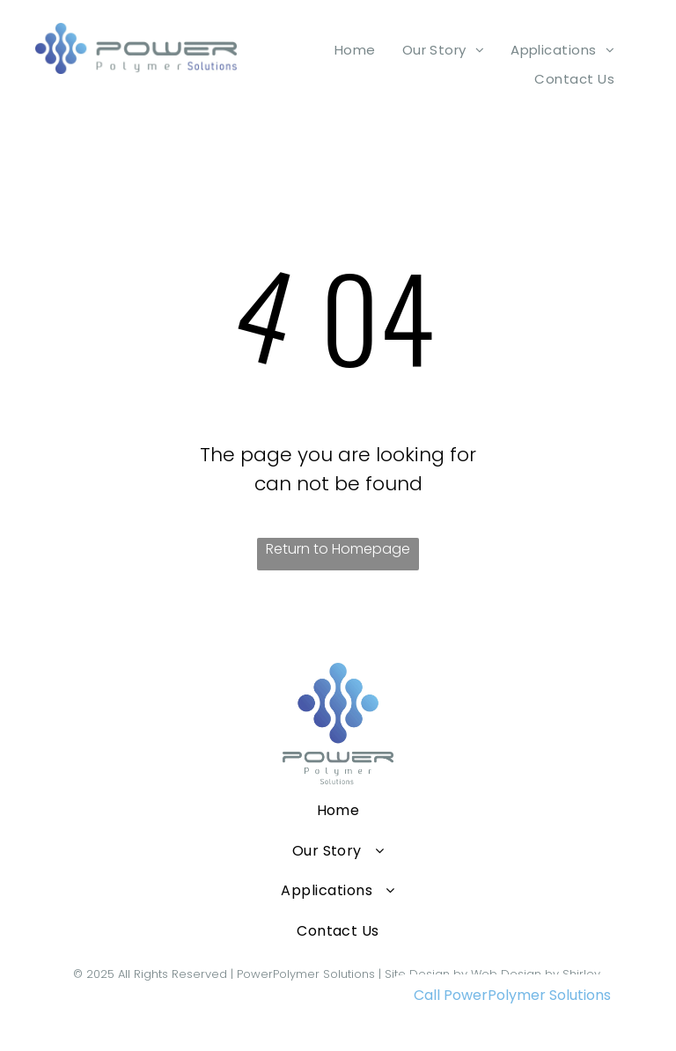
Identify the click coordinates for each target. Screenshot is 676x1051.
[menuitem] (355, 49)
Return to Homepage (338, 549)
